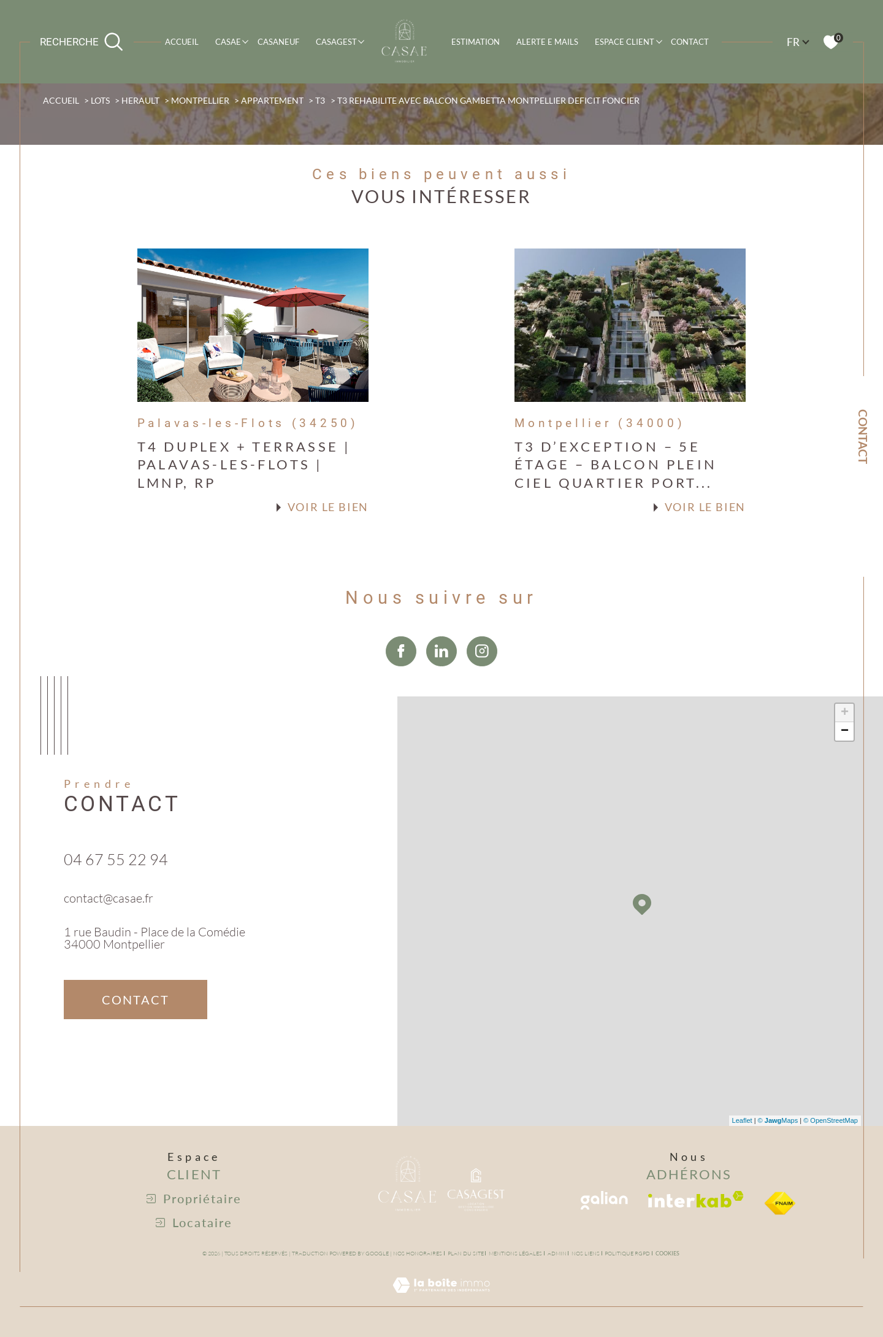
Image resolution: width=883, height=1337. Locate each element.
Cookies (667, 1253)
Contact (690, 42)
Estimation (475, 42)
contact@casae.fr (108, 911)
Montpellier (200, 101)
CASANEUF (278, 42)
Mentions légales (515, 1253)
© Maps (778, 1120)
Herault (140, 101)
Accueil (182, 42)
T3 (320, 101)
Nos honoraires (417, 1253)
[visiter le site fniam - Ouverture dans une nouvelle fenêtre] (780, 1203)
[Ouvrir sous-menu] (245, 40)
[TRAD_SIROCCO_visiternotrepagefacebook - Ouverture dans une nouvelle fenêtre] (401, 679)
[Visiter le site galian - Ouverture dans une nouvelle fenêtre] (604, 1200)
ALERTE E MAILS (547, 42)
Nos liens (585, 1253)
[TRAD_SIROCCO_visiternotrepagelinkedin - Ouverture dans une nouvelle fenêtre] (441, 679)
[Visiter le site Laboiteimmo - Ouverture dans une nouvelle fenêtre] (441, 1298)
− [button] (845, 731)
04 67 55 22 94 (116, 873)
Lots (100, 101)
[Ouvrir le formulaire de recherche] (82, 42)
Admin (557, 1253)
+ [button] (845, 713)
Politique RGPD (627, 1253)
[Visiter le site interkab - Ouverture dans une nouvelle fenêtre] (696, 1199)
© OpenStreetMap (830, 1120)
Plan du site (466, 1253)
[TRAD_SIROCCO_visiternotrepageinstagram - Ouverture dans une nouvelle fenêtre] (482, 679)
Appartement (272, 101)
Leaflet (742, 1120)
